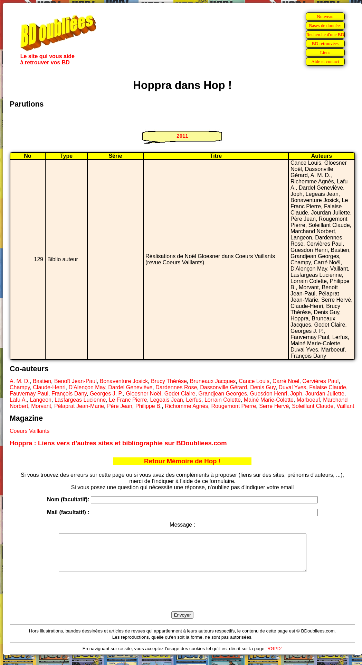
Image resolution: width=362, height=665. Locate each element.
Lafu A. (18, 400)
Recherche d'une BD (325, 34)
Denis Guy (263, 387)
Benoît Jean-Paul (75, 381)
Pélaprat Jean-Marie (79, 406)
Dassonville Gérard (223, 387)
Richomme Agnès (186, 406)
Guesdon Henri (268, 394)
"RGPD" (274, 655)
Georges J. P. (106, 394)
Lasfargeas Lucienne (80, 400)
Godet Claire (180, 394)
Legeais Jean (166, 400)
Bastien (42, 381)
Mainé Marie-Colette (269, 400)
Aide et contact (325, 61)
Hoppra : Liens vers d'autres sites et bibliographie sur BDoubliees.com (118, 443)
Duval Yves (292, 387)
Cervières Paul (320, 381)
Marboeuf (308, 400)
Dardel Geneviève (130, 387)
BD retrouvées (325, 43)
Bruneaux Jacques (213, 381)
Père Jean (119, 406)
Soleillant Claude (312, 406)
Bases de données (325, 25)
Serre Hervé (274, 406)
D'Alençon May (86, 387)
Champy (20, 387)
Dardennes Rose (176, 387)
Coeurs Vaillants (29, 431)
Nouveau (325, 16)
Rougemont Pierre (233, 406)
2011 (182, 136)
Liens (325, 52)
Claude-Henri (49, 387)
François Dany (69, 394)
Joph (296, 394)
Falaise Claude (327, 387)
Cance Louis (254, 381)
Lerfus (193, 400)
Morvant (41, 406)
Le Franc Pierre (128, 400)
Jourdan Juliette (324, 394)
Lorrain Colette (222, 400)
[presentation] (182, 599)
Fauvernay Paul (29, 394)
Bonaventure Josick (124, 381)
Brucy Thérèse (169, 381)
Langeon (40, 400)
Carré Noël (286, 381)
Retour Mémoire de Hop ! (182, 461)
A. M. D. (20, 381)
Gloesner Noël (143, 394)
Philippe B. (148, 406)
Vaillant (345, 406)
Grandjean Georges (222, 394)
